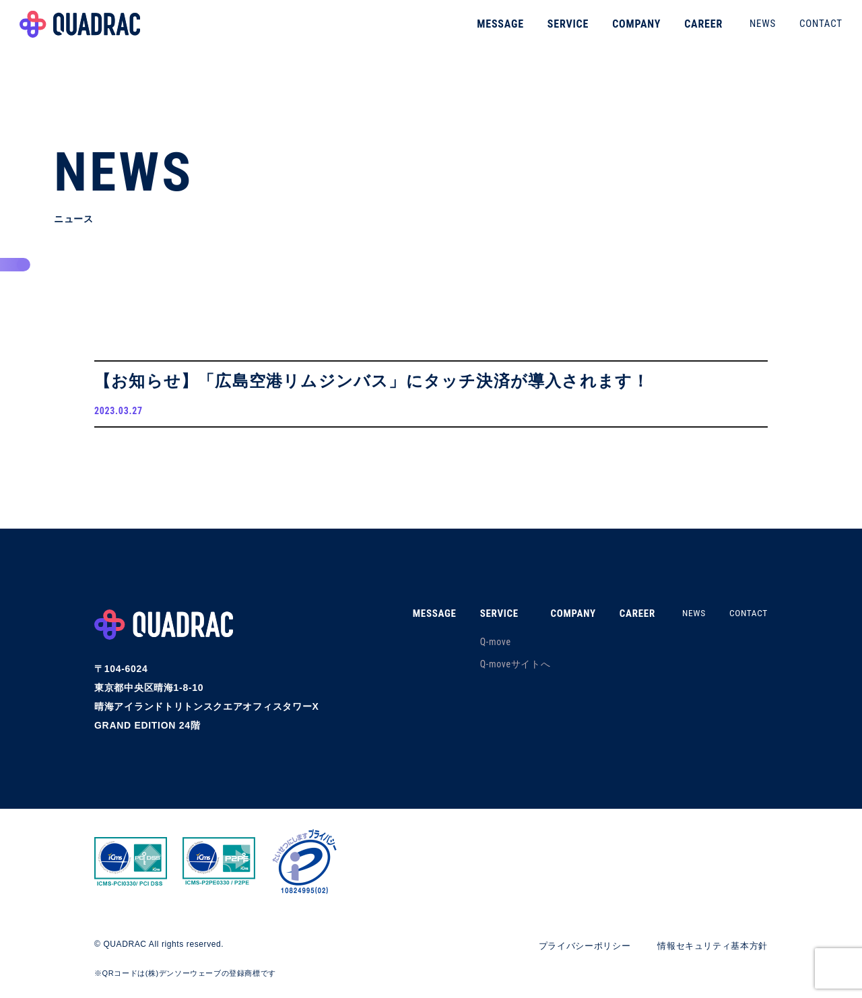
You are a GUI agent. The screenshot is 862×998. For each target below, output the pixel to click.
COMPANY (622, 30)
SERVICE (553, 30)
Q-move (482, 645)
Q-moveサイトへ (502, 668)
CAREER (689, 30)
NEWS (748, 30)
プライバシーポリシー (572, 949)
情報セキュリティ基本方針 (708, 949)
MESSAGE (486, 30)
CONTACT (806, 30)
